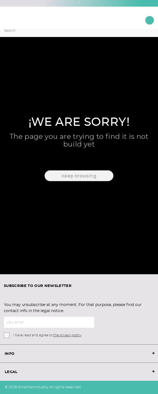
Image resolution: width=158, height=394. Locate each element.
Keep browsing (79, 176)
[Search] (71, 30)
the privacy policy (67, 335)
